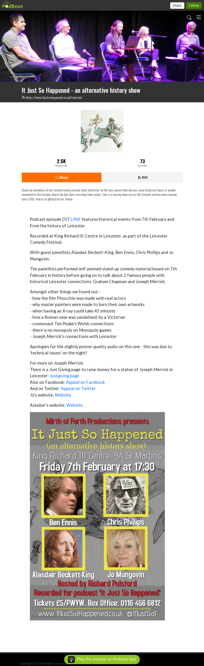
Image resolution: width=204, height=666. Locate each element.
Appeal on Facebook (85, 382)
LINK (76, 219)
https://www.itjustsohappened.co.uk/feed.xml (52, 97)
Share (61, 177)
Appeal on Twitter (78, 388)
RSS (143, 177)
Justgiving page (64, 375)
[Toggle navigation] (198, 17)
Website (63, 394)
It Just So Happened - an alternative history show (81, 90)
